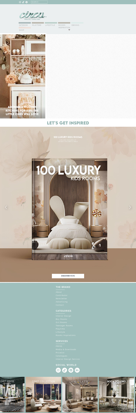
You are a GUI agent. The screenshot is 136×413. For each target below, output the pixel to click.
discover (68, 276)
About (59, 292)
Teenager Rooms (64, 326)
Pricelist (60, 353)
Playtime (36, 25)
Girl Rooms (61, 322)
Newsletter (61, 299)
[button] (6, 207)
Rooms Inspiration (64, 26)
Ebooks (75, 25)
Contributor (62, 295)
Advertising (62, 302)
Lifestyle (50, 25)
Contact (60, 305)
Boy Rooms (61, 319)
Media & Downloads (66, 349)
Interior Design (23, 26)
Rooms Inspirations (66, 335)
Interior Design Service (68, 359)
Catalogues (61, 356)
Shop (21, 30)
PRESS (59, 346)
